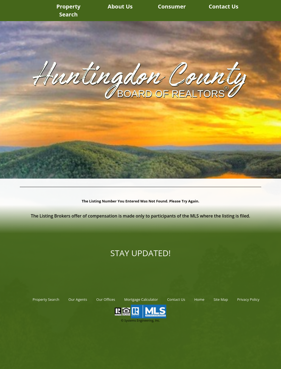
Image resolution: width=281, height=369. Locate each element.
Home (199, 299)
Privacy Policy (248, 299)
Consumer (172, 6)
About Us (120, 6)
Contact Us (223, 6)
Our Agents (77, 299)
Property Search (69, 10)
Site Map (220, 299)
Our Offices (105, 299)
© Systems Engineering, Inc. (140, 320)
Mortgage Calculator (141, 299)
